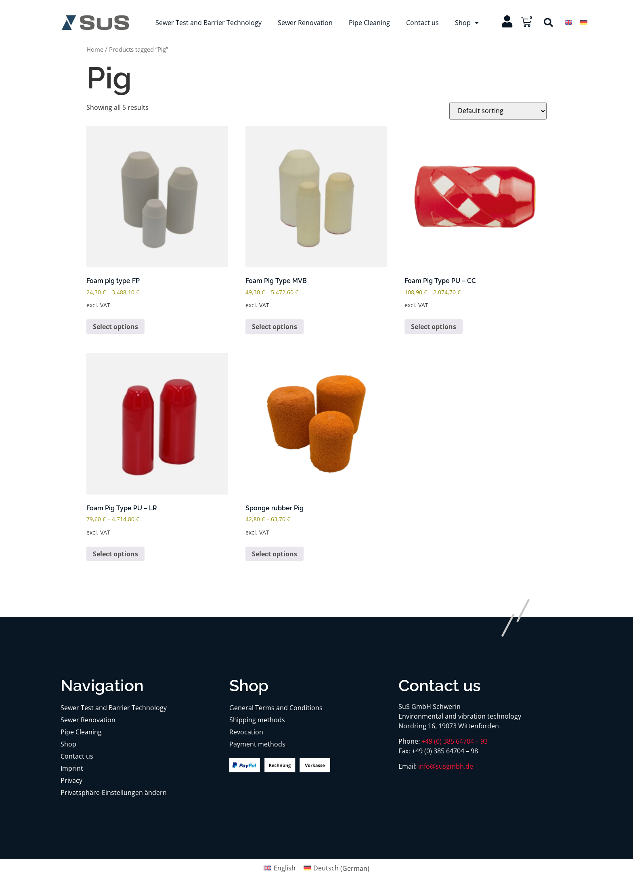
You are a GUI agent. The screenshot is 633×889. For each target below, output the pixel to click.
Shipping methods (257, 719)
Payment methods (257, 744)
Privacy (71, 780)
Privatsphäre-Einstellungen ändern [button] (114, 792)
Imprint (72, 768)
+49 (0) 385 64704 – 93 (454, 741)
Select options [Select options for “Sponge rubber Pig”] (274, 553)
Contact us (422, 22)
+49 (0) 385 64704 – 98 (445, 750)
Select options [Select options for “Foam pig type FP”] (115, 326)
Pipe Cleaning (369, 22)
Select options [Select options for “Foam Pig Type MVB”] (274, 326)
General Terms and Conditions (276, 707)
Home (94, 49)
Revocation (246, 732)
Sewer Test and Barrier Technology (208, 22)
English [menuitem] (285, 868)
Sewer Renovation (305, 22)
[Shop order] (498, 111)
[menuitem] (568, 22)
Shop (467, 22)
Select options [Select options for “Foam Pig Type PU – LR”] (115, 553)
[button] (548, 22)
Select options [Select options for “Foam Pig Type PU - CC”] (433, 326)
